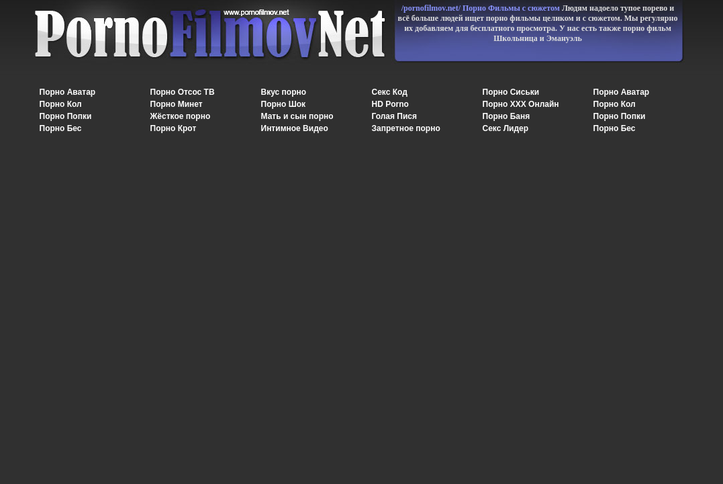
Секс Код (389, 92)
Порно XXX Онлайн (521, 104)
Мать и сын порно (297, 116)
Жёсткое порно (180, 116)
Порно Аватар (68, 92)
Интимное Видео (294, 128)
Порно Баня (506, 116)
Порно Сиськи (511, 92)
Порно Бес (61, 128)
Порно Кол (61, 104)
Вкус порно (284, 92)
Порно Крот (173, 128)
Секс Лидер (506, 128)
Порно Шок (283, 104)
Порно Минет (176, 104)
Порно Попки (66, 116)
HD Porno (390, 104)
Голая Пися (395, 116)
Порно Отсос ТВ (182, 92)
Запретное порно (406, 128)
